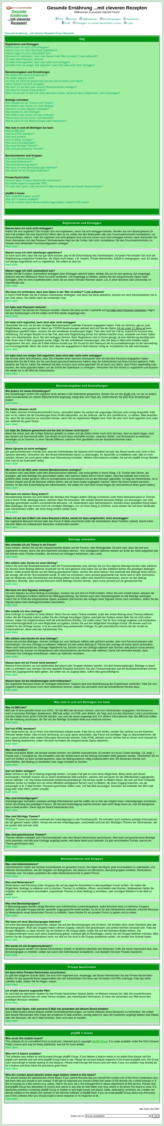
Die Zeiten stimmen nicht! (19, 78)
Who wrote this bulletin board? (22, 196)
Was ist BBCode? (15, 130)
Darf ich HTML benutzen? (19, 133)
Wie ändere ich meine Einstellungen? (26, 75)
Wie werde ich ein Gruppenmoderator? (27, 170)
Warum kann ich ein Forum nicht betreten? (29, 117)
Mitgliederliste (88, 19)
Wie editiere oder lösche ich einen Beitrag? (29, 105)
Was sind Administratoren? (20, 158)
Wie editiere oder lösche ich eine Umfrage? (29, 114)
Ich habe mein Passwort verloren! (24, 59)
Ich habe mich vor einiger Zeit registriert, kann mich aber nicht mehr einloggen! (50, 65)
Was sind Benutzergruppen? (21, 164)
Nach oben (11, 246)
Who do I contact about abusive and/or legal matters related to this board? (47, 202)
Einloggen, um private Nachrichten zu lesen (97, 23)
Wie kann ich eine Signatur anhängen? (27, 108)
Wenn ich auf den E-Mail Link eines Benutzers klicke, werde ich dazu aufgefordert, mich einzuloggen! (62, 93)
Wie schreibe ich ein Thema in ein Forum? (29, 102)
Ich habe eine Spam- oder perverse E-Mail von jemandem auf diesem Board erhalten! (53, 186)
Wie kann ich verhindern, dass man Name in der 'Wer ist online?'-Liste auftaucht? (51, 56)
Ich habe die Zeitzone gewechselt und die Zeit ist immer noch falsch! (44, 81)
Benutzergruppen (110, 19)
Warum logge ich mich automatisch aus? (28, 53)
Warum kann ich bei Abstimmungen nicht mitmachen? (35, 120)
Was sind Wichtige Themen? (21, 145)
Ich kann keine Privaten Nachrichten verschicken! (33, 180)
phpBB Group (100, 1041)
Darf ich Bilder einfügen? (19, 139)
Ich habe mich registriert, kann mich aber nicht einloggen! (37, 62)
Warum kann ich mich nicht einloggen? (27, 47)
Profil (66, 23)
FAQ (59, 19)
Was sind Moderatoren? (18, 161)
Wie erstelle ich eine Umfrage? (22, 111)
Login (128, 23)
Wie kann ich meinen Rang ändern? (25, 90)
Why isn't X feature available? (22, 199)
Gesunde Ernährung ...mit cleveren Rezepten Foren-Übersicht (39, 33)
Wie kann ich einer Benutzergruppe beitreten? (31, 167)
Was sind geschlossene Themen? (24, 148)
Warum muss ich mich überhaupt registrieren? (31, 50)
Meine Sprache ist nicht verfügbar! (24, 84)
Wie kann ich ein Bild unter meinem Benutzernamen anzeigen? (41, 87)
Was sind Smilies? (15, 136)
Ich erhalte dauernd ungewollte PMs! (26, 183)
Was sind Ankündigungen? (20, 142)
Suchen (71, 19)
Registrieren (131, 19)
